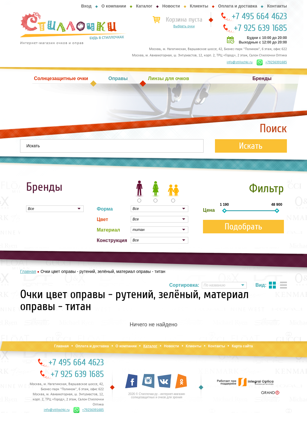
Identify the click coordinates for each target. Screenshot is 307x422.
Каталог (144, 6)
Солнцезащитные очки (61, 78)
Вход (86, 6)
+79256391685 (272, 62)
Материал (108, 229)
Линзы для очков (168, 78)
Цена (209, 210)
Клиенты (199, 6)
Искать (251, 146)
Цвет (102, 219)
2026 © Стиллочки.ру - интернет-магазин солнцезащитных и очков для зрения (156, 395)
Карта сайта (242, 346)
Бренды (262, 78)
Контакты (277, 6)
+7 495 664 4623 (259, 16)
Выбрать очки (184, 26)
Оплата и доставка (237, 6)
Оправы (118, 78)
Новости (171, 6)
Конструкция (112, 240)
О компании (113, 6)
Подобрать (243, 226)
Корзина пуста (184, 19)
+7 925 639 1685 (260, 28)
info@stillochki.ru (239, 62)
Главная (61, 346)
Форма (105, 208)
